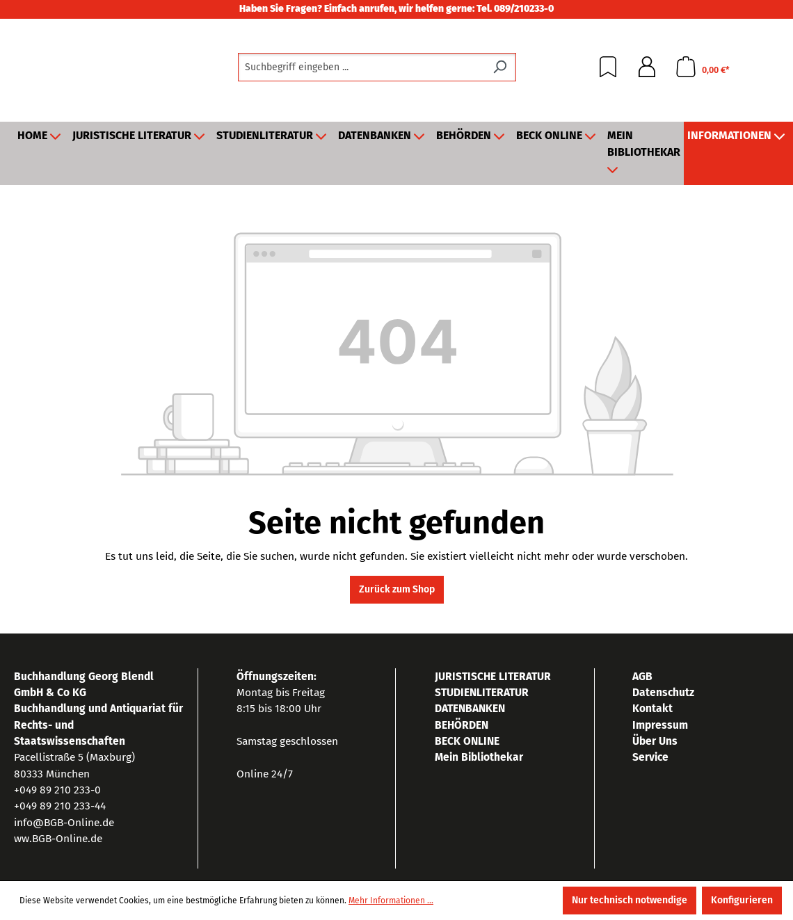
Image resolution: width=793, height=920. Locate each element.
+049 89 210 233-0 (57, 789)
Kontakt (652, 708)
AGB (642, 676)
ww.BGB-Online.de (58, 838)
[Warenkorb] (702, 67)
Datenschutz (663, 692)
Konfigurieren (742, 900)
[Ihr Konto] (646, 67)
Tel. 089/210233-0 (515, 9)
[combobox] (361, 67)
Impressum (660, 725)
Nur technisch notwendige (629, 900)
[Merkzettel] (607, 67)
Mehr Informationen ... (391, 900)
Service (650, 757)
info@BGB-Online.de (64, 822)
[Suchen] (499, 67)
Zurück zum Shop (397, 589)
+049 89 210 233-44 (60, 805)
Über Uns (655, 741)
